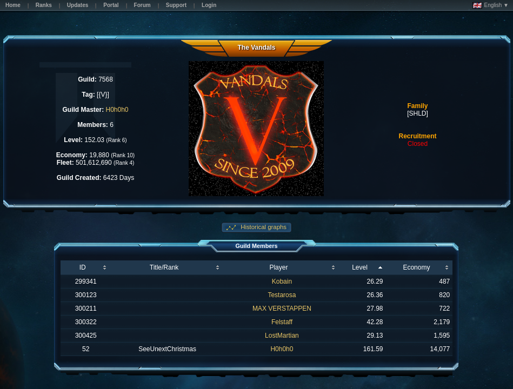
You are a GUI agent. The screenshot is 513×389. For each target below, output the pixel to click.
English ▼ (490, 5)
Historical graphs (263, 227)
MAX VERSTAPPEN (281, 308)
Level (360, 267)
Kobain (282, 281)
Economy (416, 267)
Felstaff (281, 322)
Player (278, 267)
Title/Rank (164, 267)
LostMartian (282, 335)
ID (82, 267)
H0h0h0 (117, 109)
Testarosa (282, 295)
